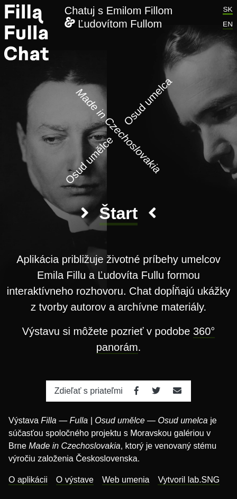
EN (228, 24)
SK (227, 9)
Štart (118, 213)
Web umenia (126, 479)
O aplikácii (28, 479)
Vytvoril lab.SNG (189, 479)
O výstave (75, 479)
